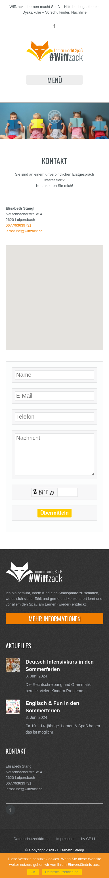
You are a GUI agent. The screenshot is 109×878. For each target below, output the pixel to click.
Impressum (65, 839)
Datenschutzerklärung (31, 839)
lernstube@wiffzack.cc (24, 231)
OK (33, 872)
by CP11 (88, 839)
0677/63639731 (18, 225)
